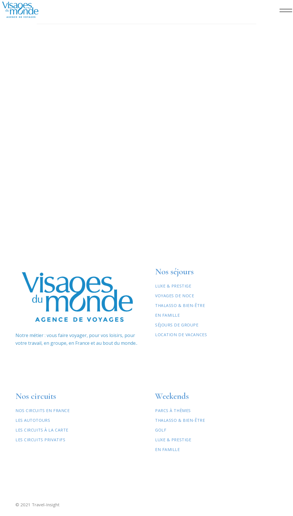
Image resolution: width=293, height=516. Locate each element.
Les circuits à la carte (41, 430)
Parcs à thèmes (173, 410)
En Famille (167, 315)
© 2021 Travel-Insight (37, 504)
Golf (160, 430)
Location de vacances (181, 334)
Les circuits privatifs (40, 439)
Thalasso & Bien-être (180, 305)
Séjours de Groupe (177, 325)
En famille (167, 449)
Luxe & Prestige (173, 286)
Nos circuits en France (42, 410)
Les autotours (32, 420)
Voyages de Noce (174, 295)
